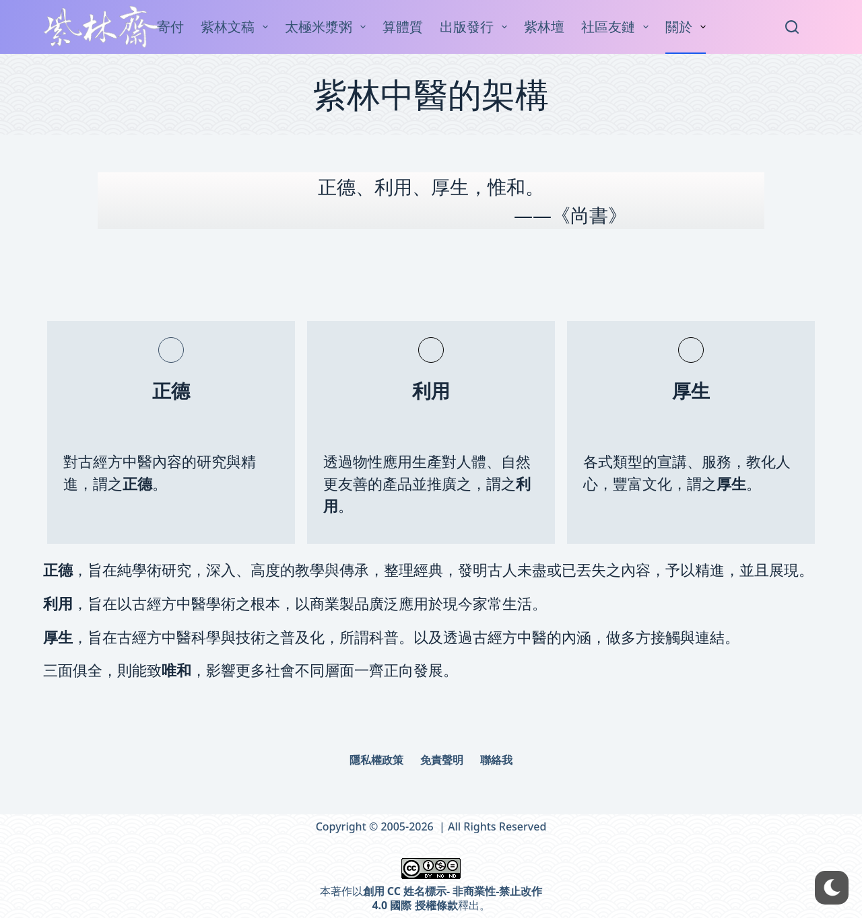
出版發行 (476, 26)
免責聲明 (441, 760)
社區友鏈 (617, 26)
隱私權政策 (376, 760)
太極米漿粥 (328, 26)
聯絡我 (496, 760)
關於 (688, 26)
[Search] (792, 27)
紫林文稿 (237, 26)
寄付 (170, 26)
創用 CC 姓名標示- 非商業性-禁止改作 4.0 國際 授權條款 (453, 898)
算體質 (403, 26)
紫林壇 (544, 26)
